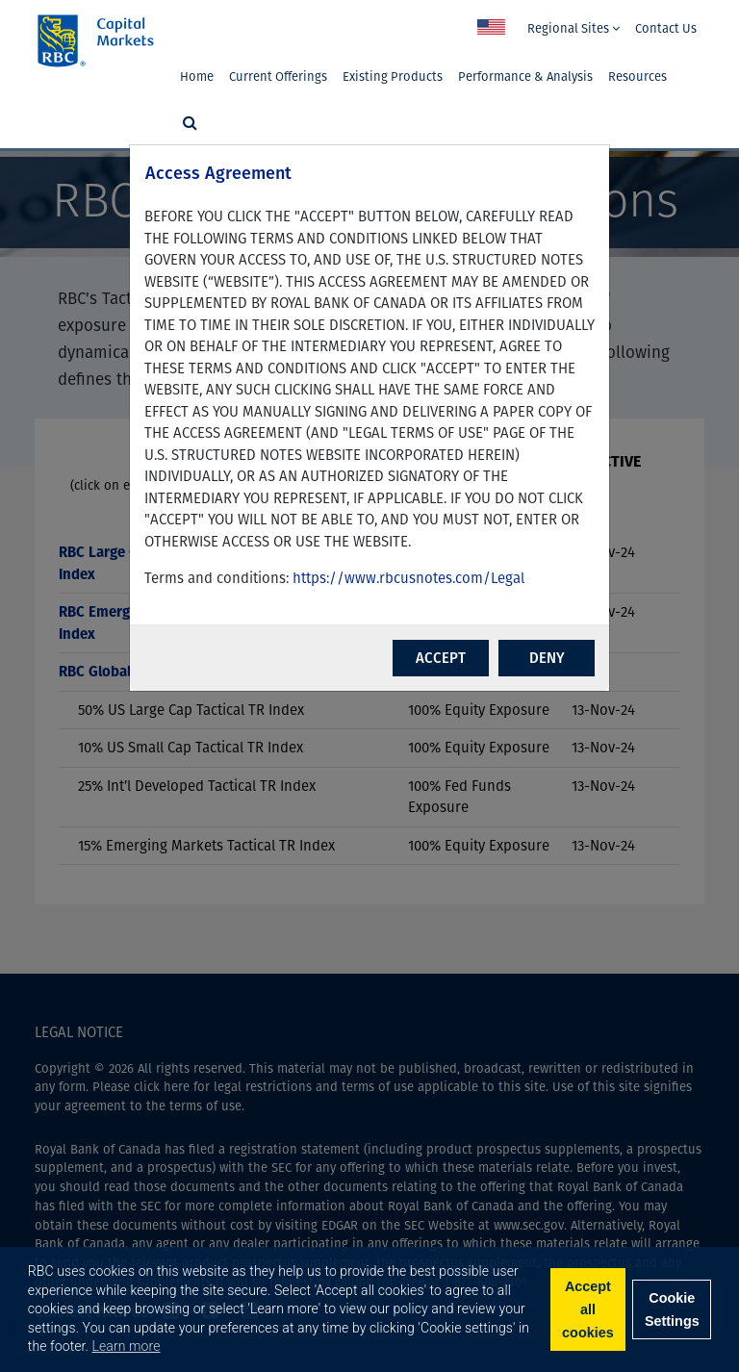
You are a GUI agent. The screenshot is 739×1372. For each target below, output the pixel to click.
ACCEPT (441, 658)
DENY (547, 658)
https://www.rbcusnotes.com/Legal (408, 578)
